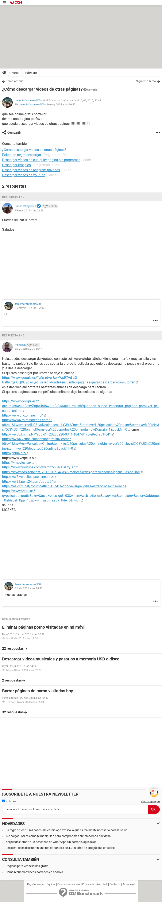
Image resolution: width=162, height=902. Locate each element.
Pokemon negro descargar (21, 155)
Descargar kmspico (16, 165)
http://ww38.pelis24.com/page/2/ (27, 482)
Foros (15, 72)
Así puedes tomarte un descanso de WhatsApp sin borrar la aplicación (51, 842)
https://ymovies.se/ (16, 463)
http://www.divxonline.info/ (22, 415)
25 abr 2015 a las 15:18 (28, 349)
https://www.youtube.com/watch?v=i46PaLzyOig (39, 467)
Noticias (9, 801)
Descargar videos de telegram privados (31, 170)
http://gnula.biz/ (14, 453)
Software (31, 72)
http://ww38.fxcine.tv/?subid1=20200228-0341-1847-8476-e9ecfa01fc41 (56, 434)
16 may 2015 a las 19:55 (61, 104)
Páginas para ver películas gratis (27, 866)
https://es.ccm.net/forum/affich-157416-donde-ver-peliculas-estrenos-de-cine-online (64, 486)
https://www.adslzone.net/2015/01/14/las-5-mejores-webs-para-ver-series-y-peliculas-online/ (71, 472)
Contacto (114, 884)
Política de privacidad (94, 884)
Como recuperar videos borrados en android (34, 872)
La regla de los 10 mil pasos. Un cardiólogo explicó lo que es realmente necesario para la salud (66, 830)
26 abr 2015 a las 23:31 (28, 588)
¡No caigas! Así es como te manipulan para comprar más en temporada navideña (58, 836)
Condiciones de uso (68, 884)
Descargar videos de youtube (23, 175)
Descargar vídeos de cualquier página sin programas (41, 160)
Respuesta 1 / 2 (13, 196)
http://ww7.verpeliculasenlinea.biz (27, 477)
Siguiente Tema (146, 81)
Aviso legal (129, 884)
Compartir (14, 132)
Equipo (51, 884)
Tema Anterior (15, 81)
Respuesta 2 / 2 (13, 335)
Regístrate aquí (35, 884)
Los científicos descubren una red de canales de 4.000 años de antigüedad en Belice (60, 848)
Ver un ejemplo (150, 801)
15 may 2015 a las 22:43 (29, 210)
